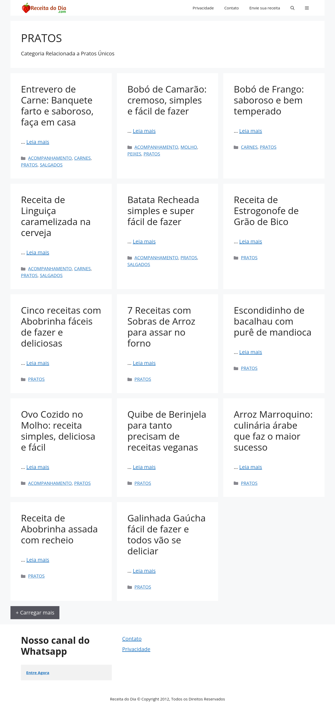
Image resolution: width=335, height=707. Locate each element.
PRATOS (29, 165)
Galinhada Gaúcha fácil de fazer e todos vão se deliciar (166, 534)
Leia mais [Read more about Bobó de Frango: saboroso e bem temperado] (250, 130)
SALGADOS (51, 165)
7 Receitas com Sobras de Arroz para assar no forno (161, 326)
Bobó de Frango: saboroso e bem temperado (269, 100)
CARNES (82, 158)
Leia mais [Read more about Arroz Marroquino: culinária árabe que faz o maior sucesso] (250, 466)
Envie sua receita (264, 7)
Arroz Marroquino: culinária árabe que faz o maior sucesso (273, 430)
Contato (231, 7)
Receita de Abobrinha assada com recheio (59, 529)
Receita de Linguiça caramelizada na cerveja (56, 216)
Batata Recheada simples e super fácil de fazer (163, 210)
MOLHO (189, 147)
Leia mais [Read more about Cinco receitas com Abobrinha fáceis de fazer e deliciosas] (37, 362)
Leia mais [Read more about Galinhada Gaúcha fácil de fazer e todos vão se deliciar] (144, 570)
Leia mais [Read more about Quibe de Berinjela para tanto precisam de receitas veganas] (144, 466)
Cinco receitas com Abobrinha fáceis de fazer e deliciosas (61, 326)
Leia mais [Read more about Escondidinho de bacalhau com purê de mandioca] (250, 351)
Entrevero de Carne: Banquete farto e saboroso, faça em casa (57, 105)
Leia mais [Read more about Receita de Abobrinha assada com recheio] (37, 559)
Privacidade (203, 7)
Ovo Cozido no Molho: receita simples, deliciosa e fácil (58, 430)
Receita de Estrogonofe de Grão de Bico (266, 210)
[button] (292, 8)
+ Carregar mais (35, 612)
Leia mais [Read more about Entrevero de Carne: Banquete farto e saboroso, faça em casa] (37, 141)
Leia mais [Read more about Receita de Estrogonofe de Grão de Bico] (250, 241)
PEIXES (134, 154)
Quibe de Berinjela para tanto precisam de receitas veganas (166, 430)
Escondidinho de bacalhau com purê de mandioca (272, 321)
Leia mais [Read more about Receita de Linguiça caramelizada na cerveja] (37, 252)
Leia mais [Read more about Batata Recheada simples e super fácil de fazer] (144, 241)
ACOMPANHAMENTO (50, 158)
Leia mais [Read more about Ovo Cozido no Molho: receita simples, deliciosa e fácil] (37, 466)
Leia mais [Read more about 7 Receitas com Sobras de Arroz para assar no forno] (144, 362)
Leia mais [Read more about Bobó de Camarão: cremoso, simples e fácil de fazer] (144, 130)
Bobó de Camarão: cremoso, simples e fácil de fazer (167, 100)
